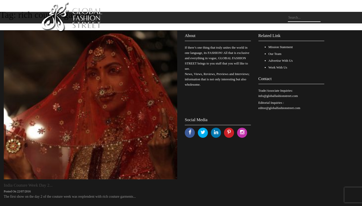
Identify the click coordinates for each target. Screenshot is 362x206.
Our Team (275, 54)
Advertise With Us (280, 60)
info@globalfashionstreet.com (278, 96)
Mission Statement (280, 47)
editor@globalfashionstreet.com (279, 108)
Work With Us (277, 67)
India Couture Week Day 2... (28, 185)
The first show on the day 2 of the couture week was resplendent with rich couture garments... (70, 196)
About (190, 35)
